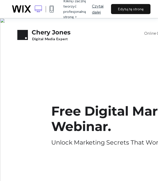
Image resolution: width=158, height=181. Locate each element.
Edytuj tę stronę (131, 9)
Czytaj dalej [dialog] (97, 9)
